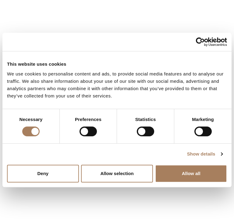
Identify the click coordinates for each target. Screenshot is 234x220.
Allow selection (116, 173)
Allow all (191, 173)
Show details (201, 153)
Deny (42, 173)
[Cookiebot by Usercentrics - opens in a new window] (200, 41)
